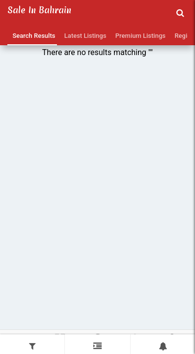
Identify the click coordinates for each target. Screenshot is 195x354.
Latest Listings (83, 35)
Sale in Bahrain (39, 10)
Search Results (32, 35)
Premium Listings (139, 35)
